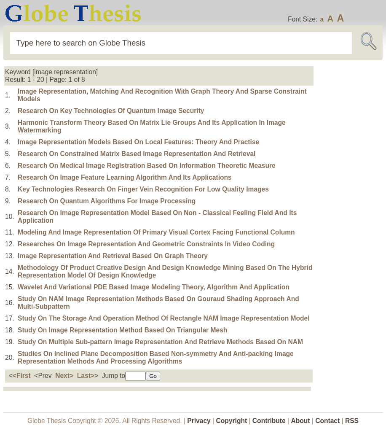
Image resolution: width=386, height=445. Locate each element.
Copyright (231, 420)
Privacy (199, 420)
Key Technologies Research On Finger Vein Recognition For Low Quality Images (143, 189)
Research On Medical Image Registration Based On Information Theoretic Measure (147, 165)
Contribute (269, 420)
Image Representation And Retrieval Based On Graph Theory (113, 255)
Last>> (87, 375)
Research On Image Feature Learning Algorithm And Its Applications (125, 177)
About (300, 420)
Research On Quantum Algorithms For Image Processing (107, 201)
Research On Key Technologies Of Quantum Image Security (111, 110)
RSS (352, 420)
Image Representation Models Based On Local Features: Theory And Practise (138, 142)
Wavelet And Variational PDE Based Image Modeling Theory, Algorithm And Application (154, 287)
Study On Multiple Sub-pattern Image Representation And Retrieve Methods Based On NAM (160, 341)
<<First (20, 375)
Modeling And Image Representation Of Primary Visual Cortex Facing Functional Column (156, 232)
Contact (328, 420)
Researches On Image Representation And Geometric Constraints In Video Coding (146, 244)
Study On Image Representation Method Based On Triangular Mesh (122, 330)
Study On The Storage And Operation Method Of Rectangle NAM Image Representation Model (164, 318)
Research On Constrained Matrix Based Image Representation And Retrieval (136, 153)
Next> (64, 375)
